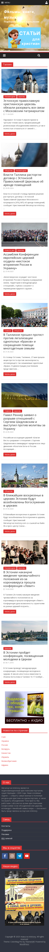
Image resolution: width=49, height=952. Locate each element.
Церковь (21, 97)
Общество (9, 171)
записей (6, 838)
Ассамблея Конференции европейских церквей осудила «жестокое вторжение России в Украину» (21, 261)
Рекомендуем (10, 97)
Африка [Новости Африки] (4, 765)
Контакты (5, 826)
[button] (7, 2)
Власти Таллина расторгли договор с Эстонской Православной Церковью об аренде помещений (23, 180)
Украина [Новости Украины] (5, 741)
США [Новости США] (3, 737)
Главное (8, 331)
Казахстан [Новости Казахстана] (6, 753)
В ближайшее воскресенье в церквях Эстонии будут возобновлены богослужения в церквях (24, 500)
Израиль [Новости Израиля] (5, 757)
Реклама (5, 834)
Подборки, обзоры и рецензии (21, 21)
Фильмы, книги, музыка (19, 15)
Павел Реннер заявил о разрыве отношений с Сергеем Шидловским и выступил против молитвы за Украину (24, 422)
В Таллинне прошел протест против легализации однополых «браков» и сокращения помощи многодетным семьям (23, 341)
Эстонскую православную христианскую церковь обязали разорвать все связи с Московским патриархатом (24, 106)
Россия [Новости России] (4, 745)
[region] (24, 28)
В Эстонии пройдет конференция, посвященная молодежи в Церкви (23, 655)
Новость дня (9, 250)
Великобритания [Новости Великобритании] (8, 761)
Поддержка (6, 830)
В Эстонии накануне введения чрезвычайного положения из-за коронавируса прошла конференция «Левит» (21, 579)
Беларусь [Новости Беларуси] (5, 749)
